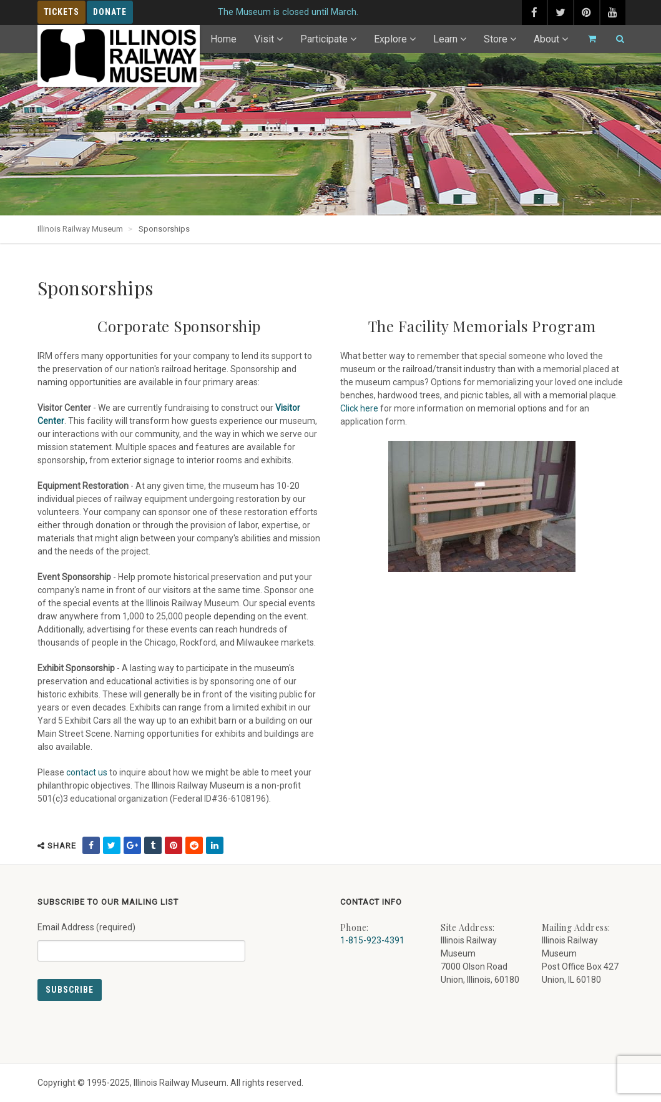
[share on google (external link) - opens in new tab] (132, 845)
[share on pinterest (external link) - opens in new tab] (173, 845)
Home (223, 39)
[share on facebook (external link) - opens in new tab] (91, 845)
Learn (445, 39)
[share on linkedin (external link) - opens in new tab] (214, 845)
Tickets (62, 12)
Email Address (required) (141, 937)
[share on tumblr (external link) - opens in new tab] (153, 845)
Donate (110, 12)
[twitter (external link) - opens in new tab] (560, 12)
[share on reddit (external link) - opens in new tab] (194, 845)
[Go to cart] (586, 39)
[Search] (614, 39)
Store (495, 39)
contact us (86, 772)
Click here (359, 408)
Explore (390, 39)
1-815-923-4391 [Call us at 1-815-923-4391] (372, 940)
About (546, 39)
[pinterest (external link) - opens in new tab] (586, 12)
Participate (324, 39)
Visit (264, 39)
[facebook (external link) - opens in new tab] (534, 12)
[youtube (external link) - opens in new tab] (612, 12)
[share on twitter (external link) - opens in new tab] (111, 845)
